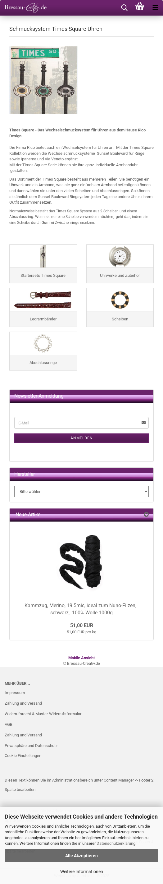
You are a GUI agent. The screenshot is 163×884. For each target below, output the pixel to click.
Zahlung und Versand (23, 703)
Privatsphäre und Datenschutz (31, 745)
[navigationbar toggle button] (155, 8)
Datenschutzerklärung (116, 843)
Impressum (15, 692)
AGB (8, 724)
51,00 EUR (81, 625)
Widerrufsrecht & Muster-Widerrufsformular (43, 713)
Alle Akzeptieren (81, 855)
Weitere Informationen (81, 871)
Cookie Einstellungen (23, 755)
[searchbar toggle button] (124, 8)
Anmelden (81, 438)
